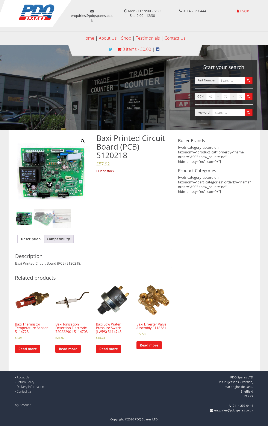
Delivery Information (30, 387)
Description (31, 239)
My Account (23, 405)
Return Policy (25, 382)
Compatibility (58, 239)
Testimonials (148, 38)
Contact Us (174, 38)
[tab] (30, 239)
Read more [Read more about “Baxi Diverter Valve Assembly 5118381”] (149, 345)
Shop (126, 38)
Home (88, 38)
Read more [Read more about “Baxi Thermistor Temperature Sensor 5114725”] (27, 348)
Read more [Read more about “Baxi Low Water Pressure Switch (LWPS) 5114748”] (108, 348)
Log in (244, 11)
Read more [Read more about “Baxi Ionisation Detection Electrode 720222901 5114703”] (68, 348)
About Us (108, 38)
